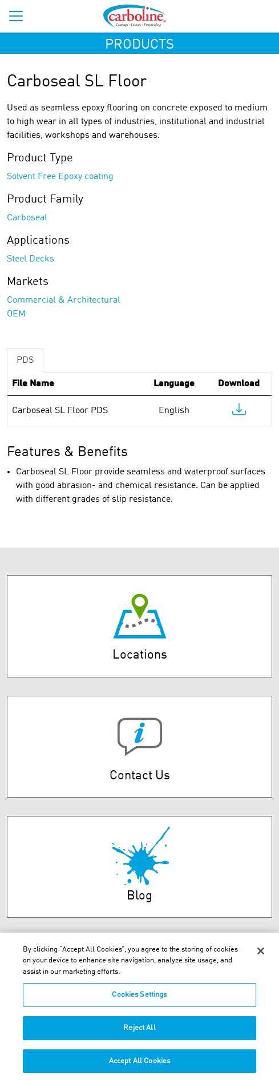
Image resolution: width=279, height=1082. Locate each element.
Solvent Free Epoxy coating (60, 176)
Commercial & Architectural (63, 300)
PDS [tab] (25, 360)
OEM (16, 314)
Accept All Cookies (139, 1067)
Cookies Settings (139, 1001)
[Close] (260, 956)
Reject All (139, 1033)
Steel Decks (30, 259)
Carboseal (27, 218)
